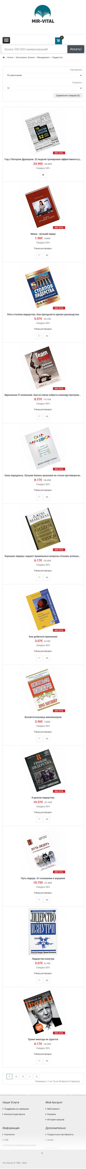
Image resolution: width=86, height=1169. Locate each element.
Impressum (9, 1135)
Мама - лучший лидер (43, 234)
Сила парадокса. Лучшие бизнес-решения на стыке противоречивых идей (43, 475)
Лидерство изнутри (43, 959)
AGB (6, 1140)
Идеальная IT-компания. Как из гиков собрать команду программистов (43, 395)
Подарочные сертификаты (60, 1135)
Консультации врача (14, 1114)
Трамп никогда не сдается (43, 1039)
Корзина (51, 1114)
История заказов (55, 1120)
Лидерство (57, 57)
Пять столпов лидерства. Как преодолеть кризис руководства (43, 314)
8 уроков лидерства (43, 798)
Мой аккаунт (53, 1109)
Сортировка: (76, 70)
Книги (10, 57)
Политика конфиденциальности (20, 1145)
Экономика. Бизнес (25, 57)
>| (36, 1076)
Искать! (76, 49)
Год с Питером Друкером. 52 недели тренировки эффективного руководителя (43, 159)
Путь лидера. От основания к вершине (43, 878)
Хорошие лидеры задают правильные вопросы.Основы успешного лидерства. (43, 556)
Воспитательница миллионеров (43, 717)
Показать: (77, 82)
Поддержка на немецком (16, 1109)
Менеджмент (43, 57)
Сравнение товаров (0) (68, 95)
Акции (50, 1140)
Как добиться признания (43, 637)
